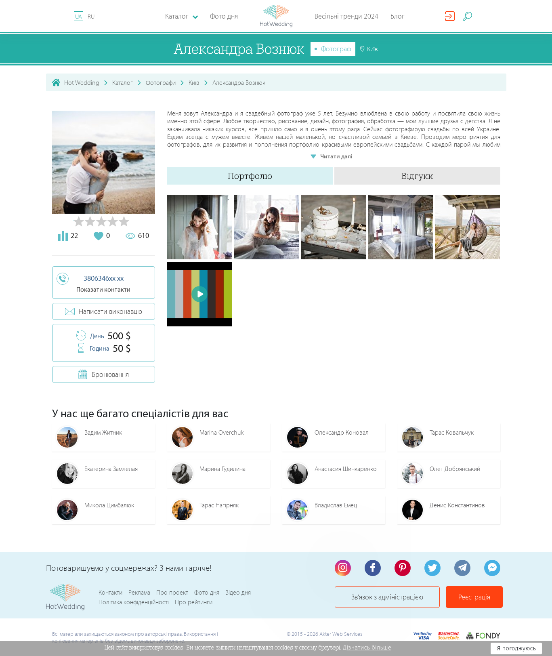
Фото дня (224, 16)
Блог (397, 16)
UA (78, 16)
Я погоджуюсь (516, 648)
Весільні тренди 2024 (346, 16)
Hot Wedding (81, 82)
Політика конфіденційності (134, 602)
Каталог (122, 82)
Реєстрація (474, 596)
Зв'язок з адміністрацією (387, 596)
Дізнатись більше (367, 647)
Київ (194, 82)
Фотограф (336, 48)
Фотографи (161, 82)
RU (91, 16)
